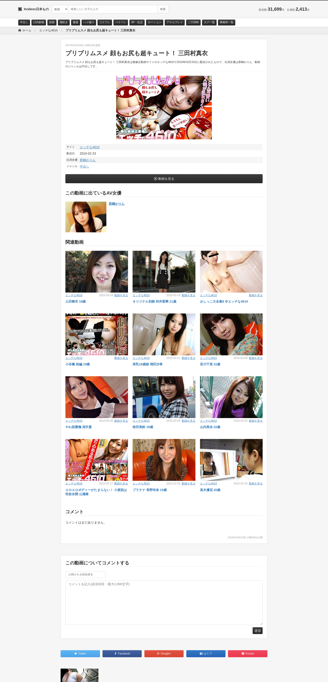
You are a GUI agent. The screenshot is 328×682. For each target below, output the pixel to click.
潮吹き (64, 22)
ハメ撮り (88, 22)
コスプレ (104, 22)
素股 (75, 22)
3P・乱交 (137, 22)
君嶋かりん (88, 160)
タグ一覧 (209, 22)
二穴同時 (193, 22)
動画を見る (166, 179)
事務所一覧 (226, 22)
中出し (24, 22)
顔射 (52, 22)
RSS (69, 674)
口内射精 (38, 22)
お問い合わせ (30, 674)
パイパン (120, 22)
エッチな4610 (90, 147)
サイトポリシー (52, 674)
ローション (154, 22)
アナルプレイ (175, 22)
